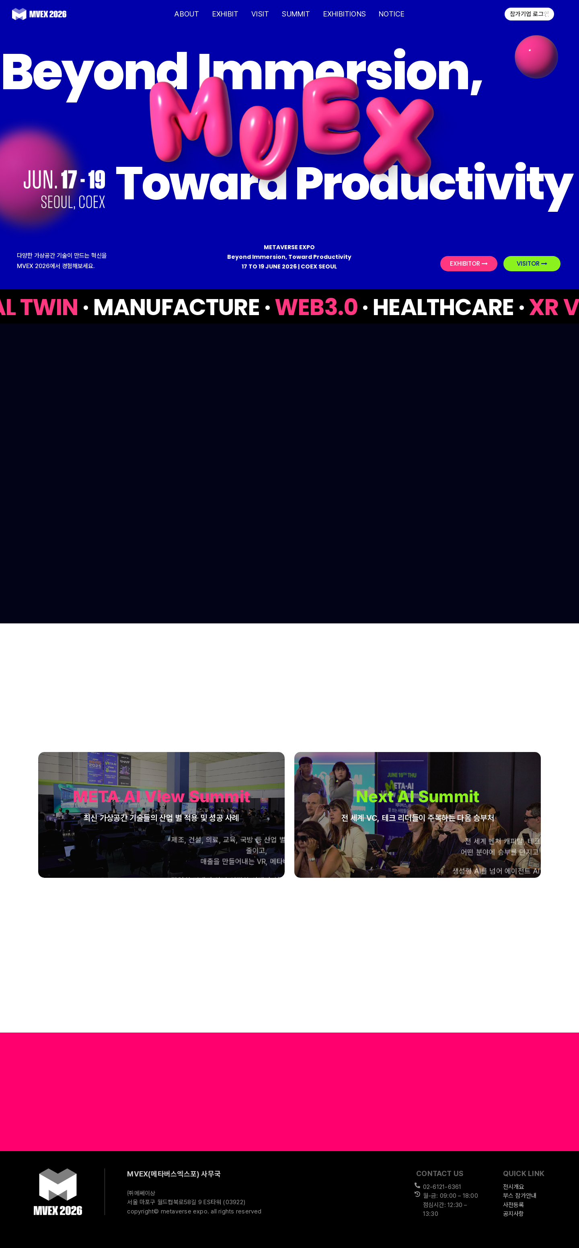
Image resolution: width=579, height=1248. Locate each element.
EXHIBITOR (469, 263)
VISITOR (532, 263)
